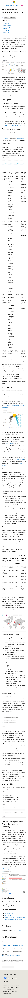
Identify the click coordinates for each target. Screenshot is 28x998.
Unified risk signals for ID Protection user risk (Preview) (13, 27)
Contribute (10, 987)
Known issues (6, 30)
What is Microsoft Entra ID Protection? (14, 125)
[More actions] (25, 5)
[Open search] (21, 2)
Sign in (25, 2)
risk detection (9, 443)
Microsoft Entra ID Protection (11, 5)
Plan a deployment (9, 913)
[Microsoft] (14, 2)
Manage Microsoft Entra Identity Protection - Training (12, 946)
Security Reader (20, 138)
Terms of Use (6, 991)
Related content (6, 32)
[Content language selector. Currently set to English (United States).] (10, 974)
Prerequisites (6, 23)
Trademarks (13, 991)
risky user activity (19, 459)
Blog (4, 987)
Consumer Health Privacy (9, 989)
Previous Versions (15, 985)
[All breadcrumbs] (3, 5)
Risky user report (6, 869)
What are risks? (9, 915)
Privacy (16, 987)
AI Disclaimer (6, 985)
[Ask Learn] (22, 5)
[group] (14, 266)
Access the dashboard (8, 25)
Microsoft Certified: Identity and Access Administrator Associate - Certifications (11, 956)
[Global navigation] (1, 2)
